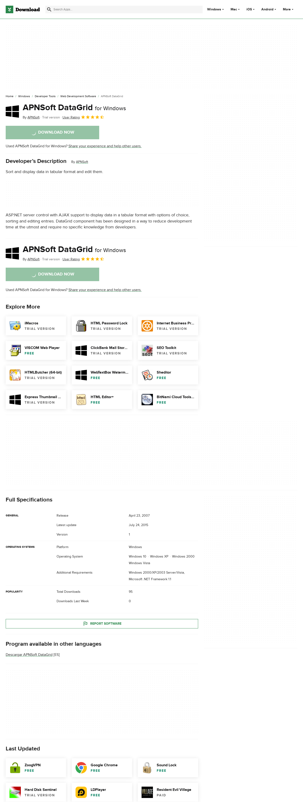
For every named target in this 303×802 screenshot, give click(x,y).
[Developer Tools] (45, 96)
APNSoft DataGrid (74, 107)
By (31, 117)
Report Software (102, 624)
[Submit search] (49, 9)
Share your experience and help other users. (105, 146)
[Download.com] (23, 9)
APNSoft (82, 162)
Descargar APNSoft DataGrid (29, 655)
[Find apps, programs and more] (124, 9)
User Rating (83, 117)
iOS (249, 9)
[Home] (9, 96)
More (288, 9)
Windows (214, 9)
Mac (234, 9)
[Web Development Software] (78, 96)
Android (267, 9)
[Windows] (24, 96)
